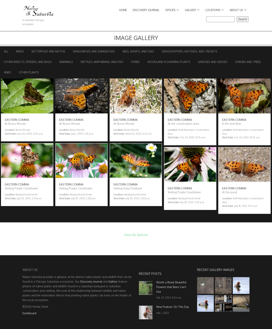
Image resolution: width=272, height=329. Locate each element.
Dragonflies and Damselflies (94, 51)
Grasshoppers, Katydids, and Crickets (189, 51)
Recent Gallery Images (215, 270)
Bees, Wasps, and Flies (138, 51)
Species (172, 10)
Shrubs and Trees (248, 62)
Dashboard (29, 313)
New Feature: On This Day (172, 306)
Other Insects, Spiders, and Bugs (28, 62)
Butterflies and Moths (48, 51)
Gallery (192, 10)
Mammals (66, 62)
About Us (238, 10)
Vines (7, 72)
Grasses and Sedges (212, 62)
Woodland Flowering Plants (168, 62)
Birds (20, 51)
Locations (214, 10)
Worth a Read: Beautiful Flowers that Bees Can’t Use (171, 287)
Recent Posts (150, 274)
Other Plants (29, 72)
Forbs (135, 62)
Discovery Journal (146, 10)
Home (123, 10)
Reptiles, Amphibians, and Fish (102, 62)
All (6, 51)
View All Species (136, 235)
